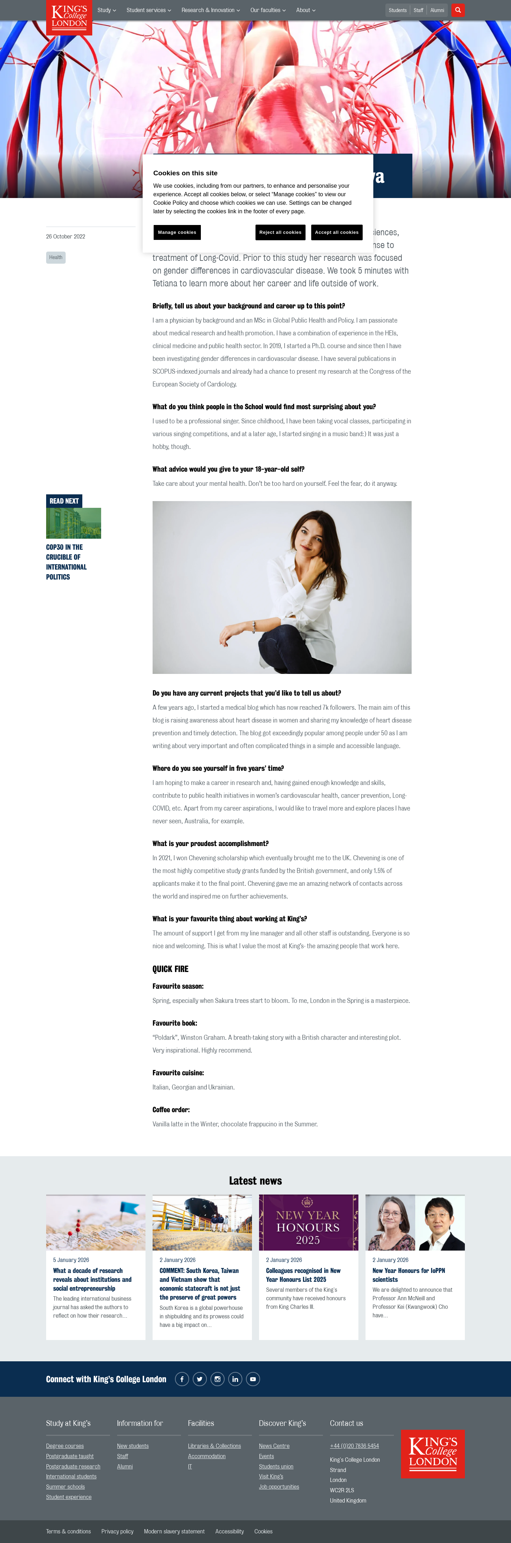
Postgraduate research (73, 1467)
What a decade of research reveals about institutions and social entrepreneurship (92, 1279)
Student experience (69, 1497)
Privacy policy (117, 1531)
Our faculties (265, 10)
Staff (418, 10)
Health (55, 257)
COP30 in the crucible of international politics (66, 562)
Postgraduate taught (70, 1456)
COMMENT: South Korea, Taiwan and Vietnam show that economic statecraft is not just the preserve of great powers (200, 1284)
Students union (276, 1467)
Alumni (437, 10)
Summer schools (65, 1487)
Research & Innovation (208, 10)
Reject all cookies (280, 232)
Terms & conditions (68, 1531)
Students (398, 10)
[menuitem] (106, 10)
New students (133, 1446)
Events (266, 1456)
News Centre (274, 1446)
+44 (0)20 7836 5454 (354, 1446)
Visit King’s (271, 1476)
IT (190, 1467)
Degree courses (65, 1446)
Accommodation (207, 1456)
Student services (146, 10)
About (303, 10)
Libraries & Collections (214, 1446)
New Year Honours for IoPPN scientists (409, 1275)
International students (71, 1476)
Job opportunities (279, 1487)
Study (104, 10)
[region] (258, 203)
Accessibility (229, 1531)
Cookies (263, 1531)
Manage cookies (177, 232)
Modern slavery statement (174, 1531)
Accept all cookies (337, 232)
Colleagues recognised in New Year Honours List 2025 (303, 1275)
